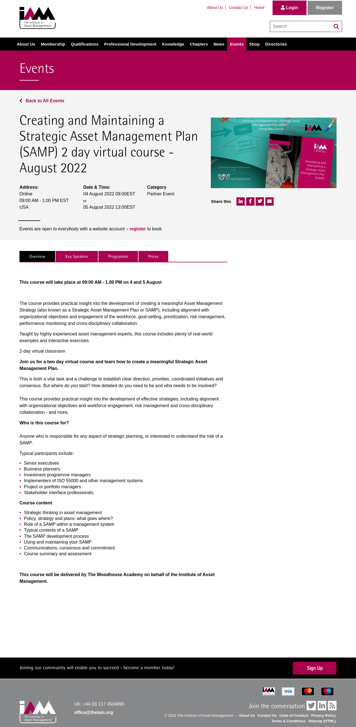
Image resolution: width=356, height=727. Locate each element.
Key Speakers (76, 256)
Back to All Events (41, 100)
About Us (215, 7)
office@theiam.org (93, 712)
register (138, 228)
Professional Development (130, 44)
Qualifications (84, 44)
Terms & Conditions (288, 721)
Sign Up (315, 668)
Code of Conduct (293, 715)
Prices (153, 256)
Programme (118, 256)
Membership (53, 44)
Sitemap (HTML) (322, 721)
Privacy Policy (323, 715)
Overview (37, 256)
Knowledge (173, 44)
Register (325, 7)
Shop (254, 44)
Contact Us (238, 7)
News (219, 44)
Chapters (199, 44)
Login (289, 7)
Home (259, 7)
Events (237, 44)
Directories (276, 44)
